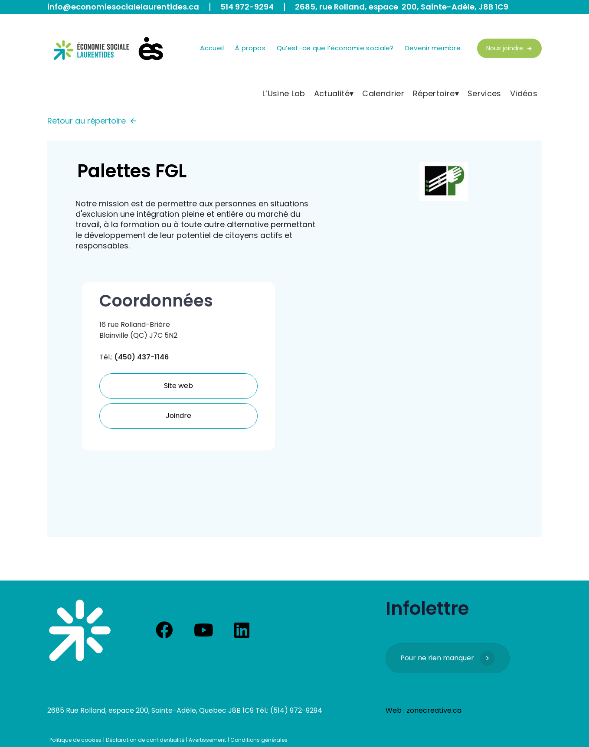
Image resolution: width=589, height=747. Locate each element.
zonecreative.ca (433, 710)
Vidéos (523, 93)
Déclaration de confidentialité (145, 740)
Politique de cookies (75, 740)
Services (484, 93)
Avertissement (207, 740)
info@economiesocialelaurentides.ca (123, 6)
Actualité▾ (334, 93)
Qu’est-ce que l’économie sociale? (335, 47)
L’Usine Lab (283, 93)
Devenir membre (433, 47)
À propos (250, 47)
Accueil (212, 47)
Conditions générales (259, 740)
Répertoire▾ (436, 93)
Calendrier (383, 93)
